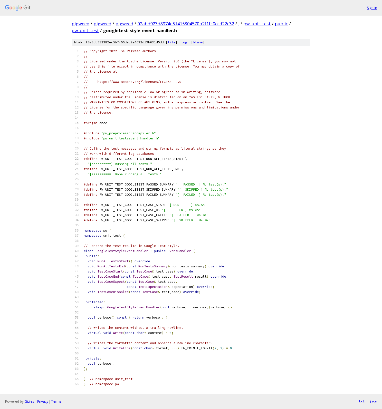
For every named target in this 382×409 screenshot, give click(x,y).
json (373, 401)
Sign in (372, 7)
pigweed (80, 24)
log (184, 42)
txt (361, 401)
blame (198, 42)
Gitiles (29, 401)
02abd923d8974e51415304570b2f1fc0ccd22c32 (185, 24)
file (171, 42)
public (281, 24)
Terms (56, 401)
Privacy (42, 401)
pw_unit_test (257, 24)
